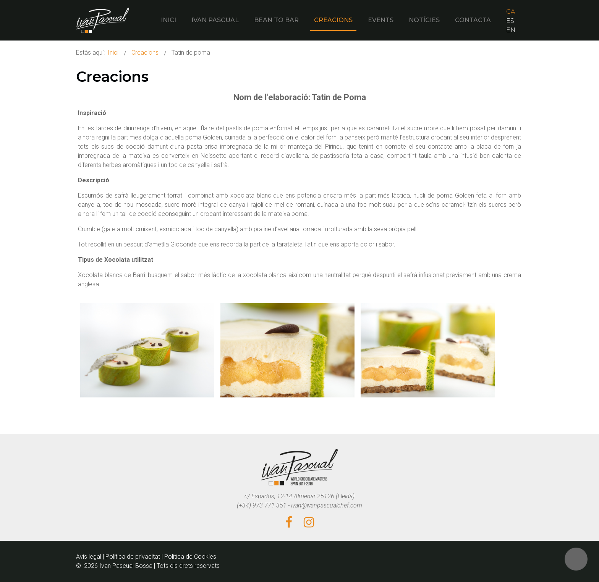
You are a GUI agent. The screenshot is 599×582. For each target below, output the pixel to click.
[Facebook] (288, 522)
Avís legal (88, 556)
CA (510, 11)
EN (510, 30)
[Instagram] (309, 522)
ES (510, 20)
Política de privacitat (132, 556)
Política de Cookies (190, 556)
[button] (576, 559)
